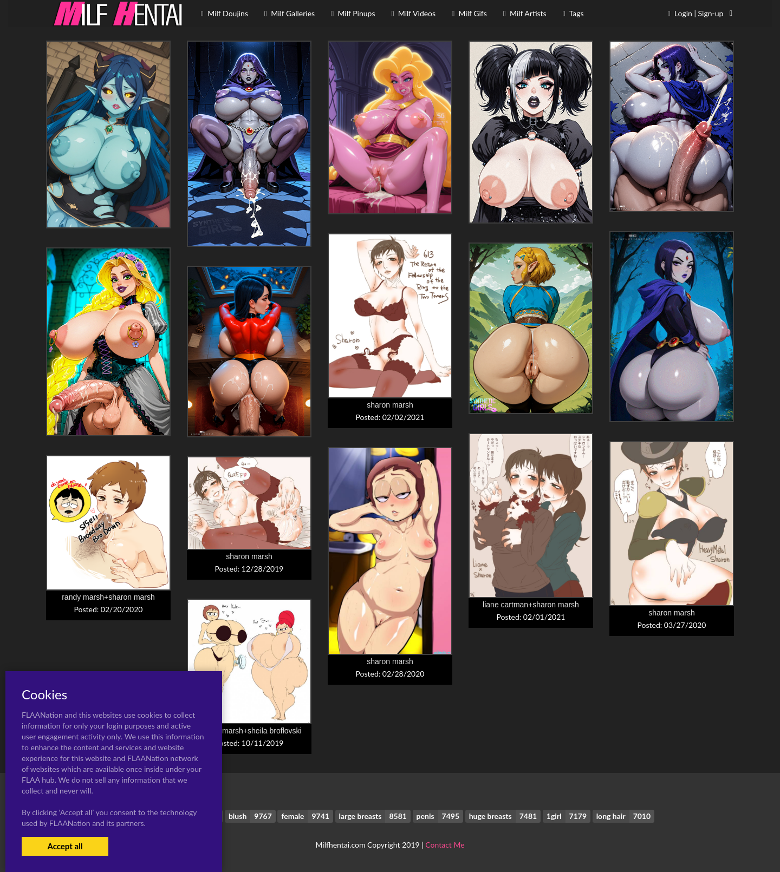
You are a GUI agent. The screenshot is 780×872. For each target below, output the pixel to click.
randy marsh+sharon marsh (108, 597)
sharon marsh (390, 405)
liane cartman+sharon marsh (531, 604)
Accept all (64, 846)
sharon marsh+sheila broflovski (249, 730)
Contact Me (444, 844)
